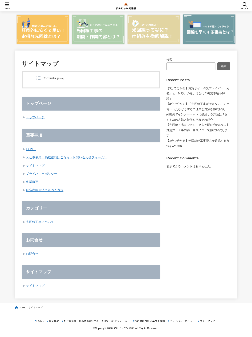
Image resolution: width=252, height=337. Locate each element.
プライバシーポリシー (41, 173)
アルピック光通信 (123, 328)
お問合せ (32, 253)
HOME (31, 149)
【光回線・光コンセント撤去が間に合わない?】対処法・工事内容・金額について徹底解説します (197, 130)
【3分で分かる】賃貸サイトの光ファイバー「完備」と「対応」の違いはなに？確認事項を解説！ (197, 93)
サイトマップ (35, 165)
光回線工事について (40, 222)
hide (60, 78)
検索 (169, 59)
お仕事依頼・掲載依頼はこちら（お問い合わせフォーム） (66, 157)
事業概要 (32, 182)
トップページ (35, 117)
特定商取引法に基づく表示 (44, 190)
